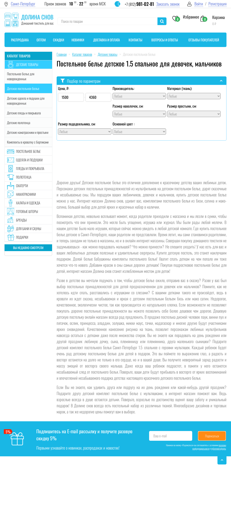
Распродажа (20, 39)
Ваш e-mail (160, 435)
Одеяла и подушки (29, 159)
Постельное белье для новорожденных (20, 76)
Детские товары (27, 64)
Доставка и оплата (106, 39)
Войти (198, 4)
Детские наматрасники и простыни (27, 132)
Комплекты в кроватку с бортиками (28, 141)
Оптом (41, 39)
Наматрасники (26, 194)
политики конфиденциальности (209, 446)
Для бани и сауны (28, 228)
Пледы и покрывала (30, 168)
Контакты (135, 39)
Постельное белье (28, 151)
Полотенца (23, 176)
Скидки (58, 39)
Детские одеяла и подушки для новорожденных (25, 101)
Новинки (78, 39)
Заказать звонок (168, 4)
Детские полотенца (18, 122)
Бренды (21, 219)
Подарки (22, 237)
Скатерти (22, 185)
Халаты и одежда (28, 202)
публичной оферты (218, 448)
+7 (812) (139, 4)
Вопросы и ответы (164, 39)
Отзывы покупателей (203, 39)
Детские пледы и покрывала (24, 112)
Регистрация (217, 4)
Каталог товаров (18, 55)
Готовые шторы (27, 211)
